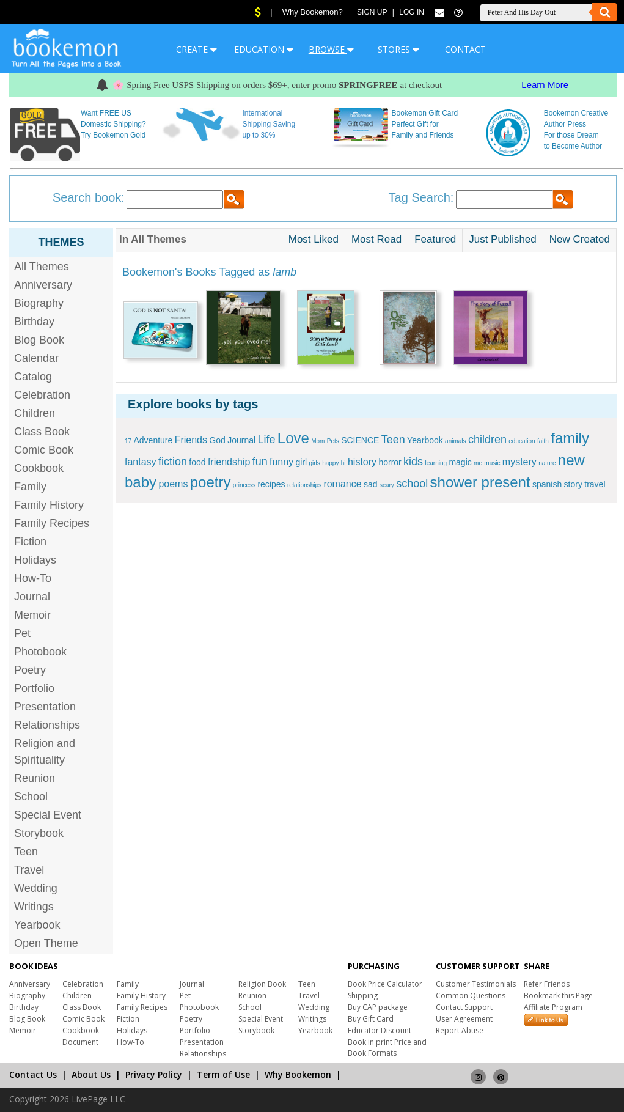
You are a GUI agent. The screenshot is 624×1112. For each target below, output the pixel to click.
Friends (191, 440)
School (31, 796)
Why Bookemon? (312, 12)
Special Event (47, 815)
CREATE (196, 49)
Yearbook (37, 925)
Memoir (32, 615)
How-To (32, 578)
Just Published (503, 239)
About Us (91, 1074)
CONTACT (465, 49)
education (521, 441)
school (412, 483)
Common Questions (470, 995)
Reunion (34, 778)
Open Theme (46, 943)
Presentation (45, 707)
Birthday (34, 321)
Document (80, 1042)
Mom (318, 441)
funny (281, 462)
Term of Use (223, 1074)
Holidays (35, 560)
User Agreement (464, 1019)
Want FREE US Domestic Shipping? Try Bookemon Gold (113, 124)
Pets (333, 441)
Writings (34, 906)
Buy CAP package (378, 1007)
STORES (398, 49)
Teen (26, 851)
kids (413, 461)
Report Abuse (459, 1030)
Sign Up (372, 12)
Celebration (42, 395)
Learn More (544, 84)
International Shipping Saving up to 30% (268, 124)
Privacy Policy (153, 1074)
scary (387, 485)
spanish (547, 484)
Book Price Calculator (385, 984)
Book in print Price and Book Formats (387, 1047)
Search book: (89, 197)
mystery (519, 462)
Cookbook (39, 468)
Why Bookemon (298, 1074)
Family (30, 487)
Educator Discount (379, 1030)
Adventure (152, 440)
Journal (32, 597)
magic (460, 462)
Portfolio (34, 688)
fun (260, 461)
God (217, 440)
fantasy (140, 462)
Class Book (42, 431)
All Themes (41, 266)
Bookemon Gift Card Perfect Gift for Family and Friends (425, 124)
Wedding (35, 888)
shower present (480, 482)
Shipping (363, 995)
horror (389, 462)
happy (330, 463)
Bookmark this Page (558, 995)
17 (128, 441)
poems (173, 484)
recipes (271, 484)
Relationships (47, 725)
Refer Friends (547, 984)
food (197, 462)
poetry (210, 482)
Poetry (30, 670)
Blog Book (39, 340)
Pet (22, 633)
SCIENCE (360, 440)
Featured (435, 239)
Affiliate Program (553, 1007)
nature (547, 463)
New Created (579, 239)
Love (293, 438)
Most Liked (313, 239)
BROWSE (331, 49)
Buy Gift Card (371, 1019)
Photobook (40, 652)
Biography (39, 303)
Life (266, 439)
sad (371, 484)
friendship (229, 462)
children (487, 439)
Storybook (39, 833)
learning (436, 463)
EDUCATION (263, 49)
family (570, 438)
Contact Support (464, 1007)
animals (455, 441)
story (573, 484)
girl (301, 462)
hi (343, 463)
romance (342, 484)
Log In (411, 12)
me (478, 463)
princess (244, 485)
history (362, 462)
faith (543, 441)
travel (594, 484)
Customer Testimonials (476, 984)
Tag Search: (421, 197)
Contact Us (33, 1074)
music (492, 463)
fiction (172, 461)
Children (34, 413)
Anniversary (43, 285)
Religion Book (262, 984)
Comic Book (43, 450)
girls (314, 463)
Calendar (36, 358)
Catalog (33, 376)
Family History (49, 505)
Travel (29, 870)
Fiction (30, 542)
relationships (304, 485)
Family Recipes (51, 523)
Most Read (376, 239)
